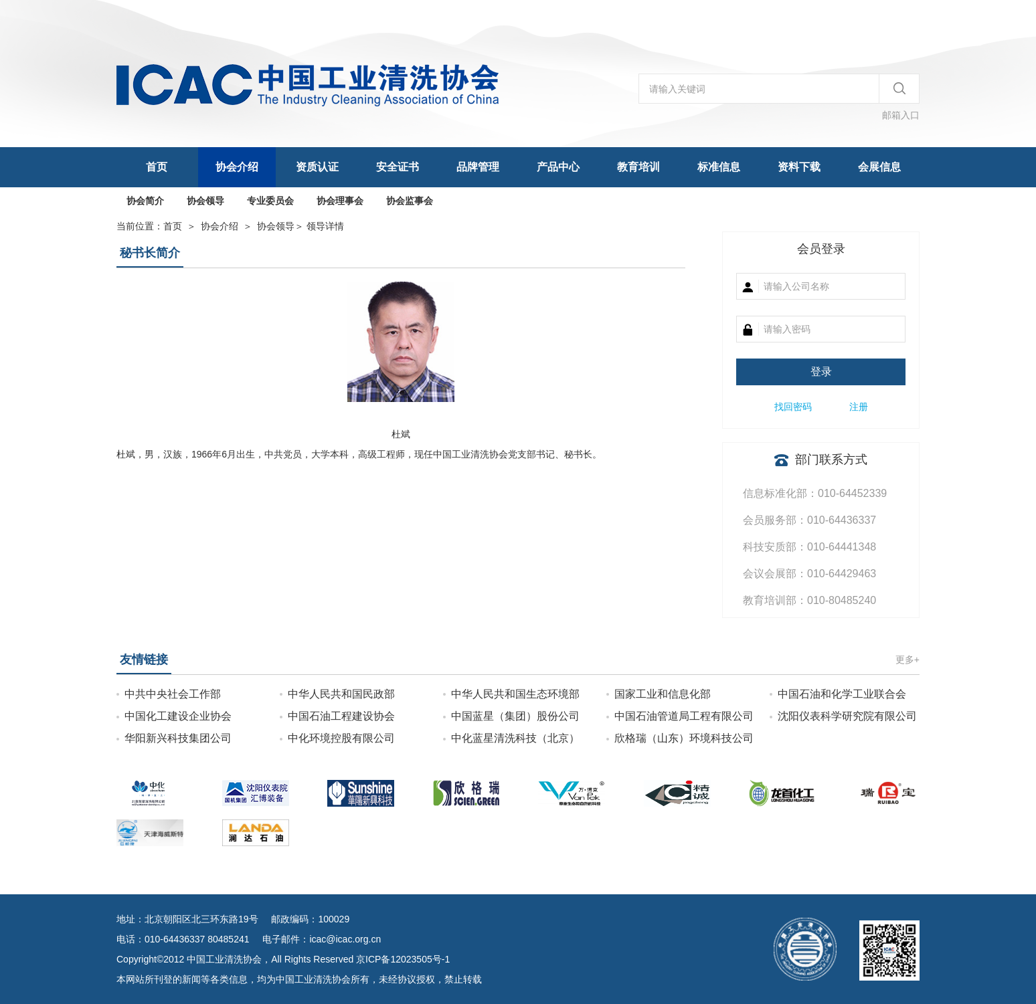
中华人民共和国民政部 (341, 694)
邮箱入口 (901, 115)
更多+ (907, 659)
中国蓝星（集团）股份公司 (515, 716)
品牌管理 (477, 167)
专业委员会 (270, 200)
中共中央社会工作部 (172, 694)
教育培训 (638, 167)
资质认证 (317, 167)
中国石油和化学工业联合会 (842, 694)
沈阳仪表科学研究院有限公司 (847, 716)
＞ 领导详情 (300, 226)
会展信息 (879, 167)
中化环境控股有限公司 (341, 738)
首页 (156, 167)
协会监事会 (409, 200)
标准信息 (718, 167)
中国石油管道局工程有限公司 (684, 716)
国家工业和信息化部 (662, 694)
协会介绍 (236, 167)
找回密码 (793, 406)
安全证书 (397, 167)
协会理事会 (340, 200)
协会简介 (145, 200)
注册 (858, 406)
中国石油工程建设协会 (341, 716)
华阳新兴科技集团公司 (178, 738)
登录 (821, 371)
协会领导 (205, 200)
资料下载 (799, 167)
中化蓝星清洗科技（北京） (515, 738)
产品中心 (558, 167)
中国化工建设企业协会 (178, 716)
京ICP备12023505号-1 (403, 959)
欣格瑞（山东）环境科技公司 (684, 738)
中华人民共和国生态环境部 (515, 694)
